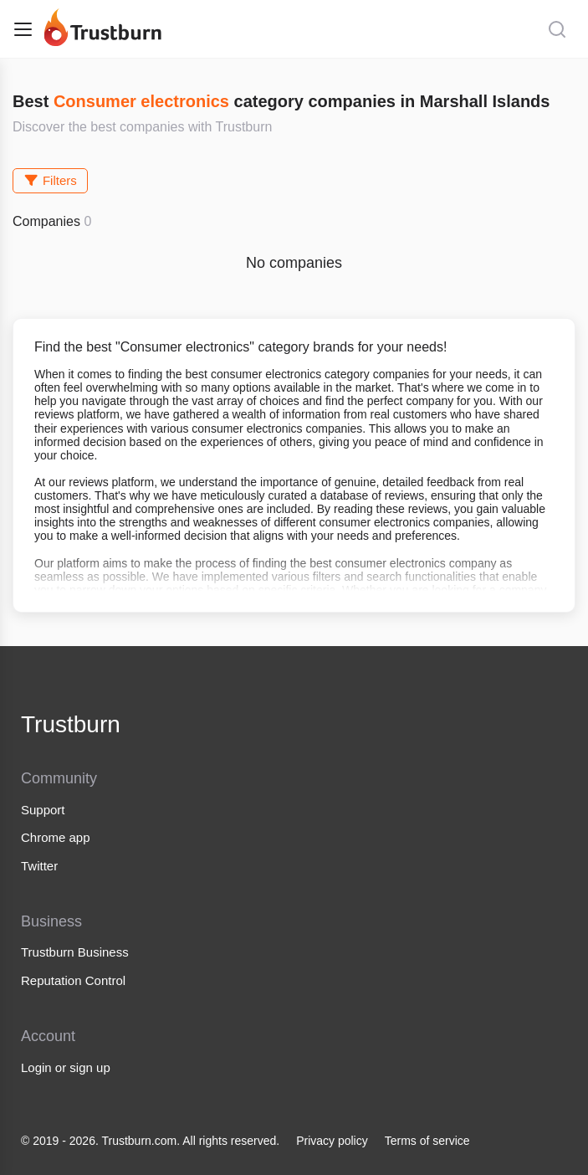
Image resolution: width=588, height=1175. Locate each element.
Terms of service (427, 1140)
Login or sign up (65, 1067)
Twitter (39, 866)
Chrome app (55, 837)
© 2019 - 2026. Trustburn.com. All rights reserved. (150, 1140)
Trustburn (70, 724)
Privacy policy (332, 1140)
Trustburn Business (75, 952)
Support (43, 810)
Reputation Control (73, 980)
